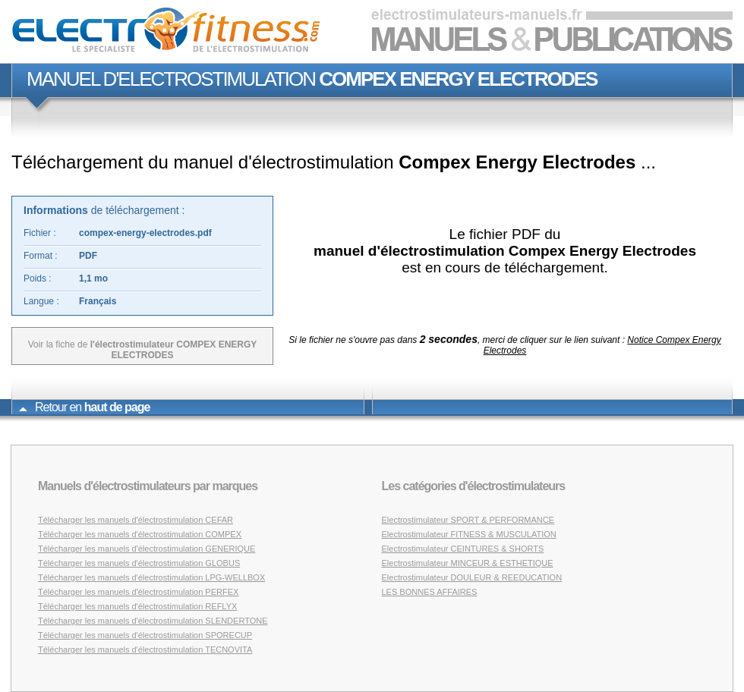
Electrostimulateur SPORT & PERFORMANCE (468, 519)
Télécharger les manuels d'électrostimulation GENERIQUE (146, 548)
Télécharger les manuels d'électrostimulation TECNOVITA (145, 649)
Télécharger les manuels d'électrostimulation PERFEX (138, 591)
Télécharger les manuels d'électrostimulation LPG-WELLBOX (151, 577)
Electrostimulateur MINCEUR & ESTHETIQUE (467, 563)
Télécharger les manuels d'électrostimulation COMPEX (139, 534)
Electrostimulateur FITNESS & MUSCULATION (469, 534)
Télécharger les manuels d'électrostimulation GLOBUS (139, 563)
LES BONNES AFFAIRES (430, 591)
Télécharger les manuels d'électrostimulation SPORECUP (145, 635)
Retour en (84, 407)
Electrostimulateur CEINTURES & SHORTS (463, 548)
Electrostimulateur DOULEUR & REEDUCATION (472, 577)
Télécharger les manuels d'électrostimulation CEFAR (135, 519)
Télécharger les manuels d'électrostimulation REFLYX (137, 606)
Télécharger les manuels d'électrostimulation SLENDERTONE (153, 620)
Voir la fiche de (142, 349)
